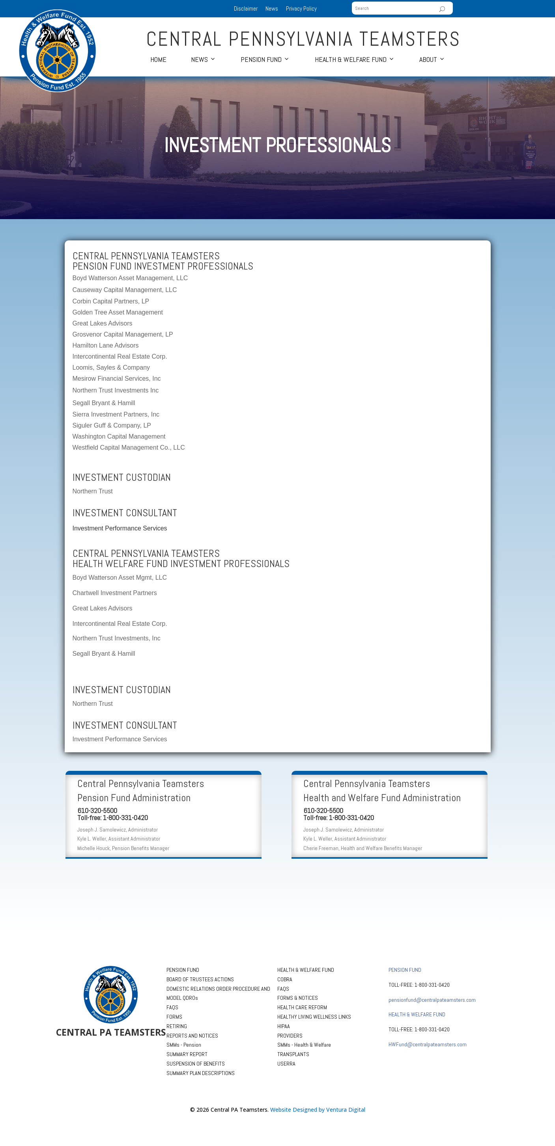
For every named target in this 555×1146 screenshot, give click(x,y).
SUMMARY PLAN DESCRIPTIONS (200, 1073)
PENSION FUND (182, 969)
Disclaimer (246, 8)
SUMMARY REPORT (186, 1054)
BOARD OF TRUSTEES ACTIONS (200, 979)
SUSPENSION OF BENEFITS (195, 1063)
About (428, 59)
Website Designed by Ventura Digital (317, 1109)
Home (158, 59)
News (271, 8)
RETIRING (176, 1026)
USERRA (286, 1063)
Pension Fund (261, 59)
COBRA (284, 979)
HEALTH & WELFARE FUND (305, 969)
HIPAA (283, 1026)
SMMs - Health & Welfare (304, 1044)
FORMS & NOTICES (297, 997)
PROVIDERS (290, 1035)
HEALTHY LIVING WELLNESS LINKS (314, 1016)
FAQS (172, 1007)
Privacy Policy (301, 8)
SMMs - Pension (183, 1044)
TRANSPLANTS (293, 1054)
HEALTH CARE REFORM (302, 1007)
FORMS (174, 1016)
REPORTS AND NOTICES (192, 1035)
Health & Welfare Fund (351, 59)
